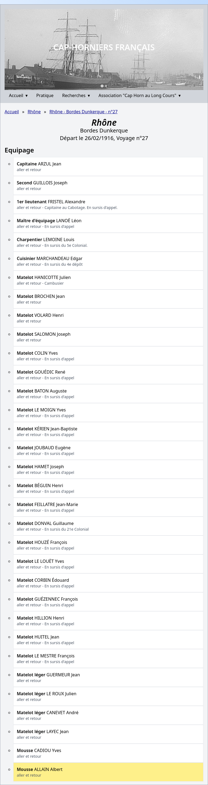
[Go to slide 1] (101, 85)
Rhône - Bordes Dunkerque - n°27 (84, 112)
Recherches (76, 95)
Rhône (34, 112)
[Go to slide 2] (106, 86)
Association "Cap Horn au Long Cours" (140, 95)
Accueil (18, 95)
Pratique (45, 95)
